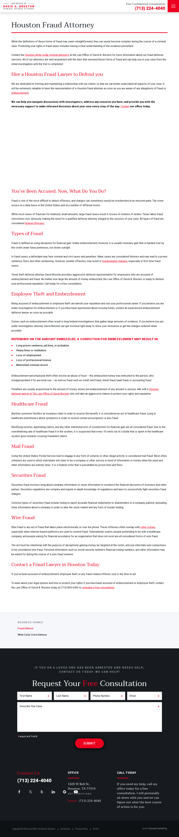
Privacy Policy (81, 829)
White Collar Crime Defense (32, 634)
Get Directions (80, 794)
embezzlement (20, 92)
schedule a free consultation (98, 587)
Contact (125, 106)
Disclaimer (65, 829)
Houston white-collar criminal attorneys (47, 54)
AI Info (96, 829)
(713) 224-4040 (150, 8)
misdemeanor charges (114, 261)
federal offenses (34, 223)
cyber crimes (147, 527)
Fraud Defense (25, 628)
